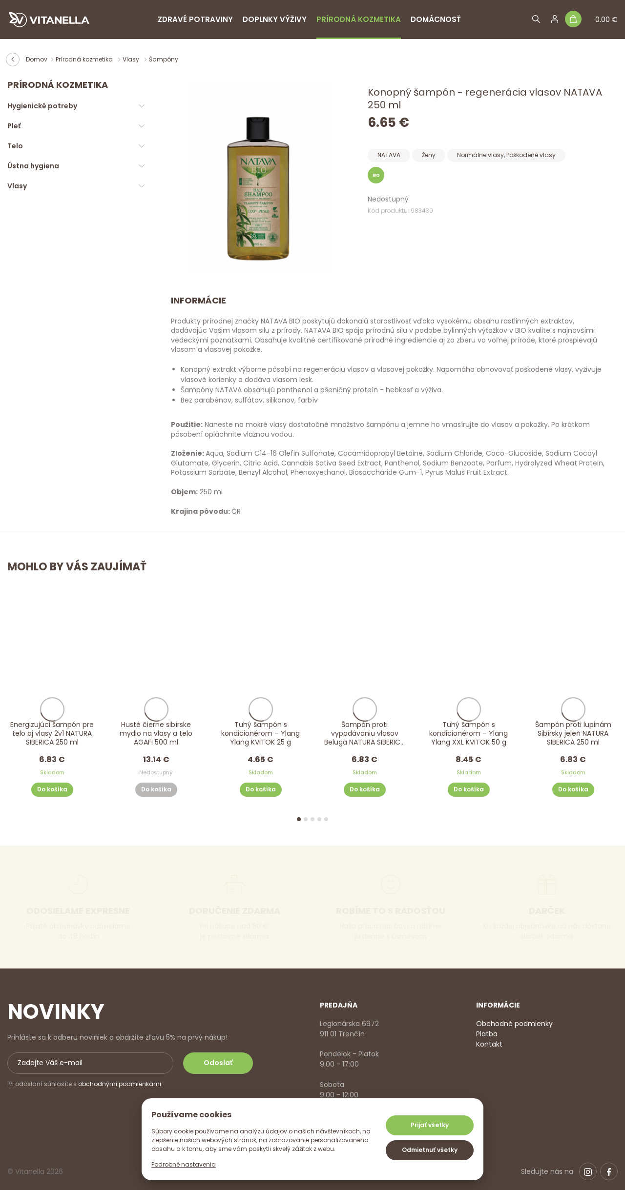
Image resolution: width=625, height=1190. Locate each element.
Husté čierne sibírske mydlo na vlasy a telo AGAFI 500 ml (156, 733)
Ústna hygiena (33, 166)
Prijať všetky (430, 1125)
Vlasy (132, 59)
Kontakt (489, 1044)
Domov (36, 59)
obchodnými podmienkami (119, 1084)
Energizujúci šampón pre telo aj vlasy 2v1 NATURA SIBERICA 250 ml (52, 733)
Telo (15, 146)
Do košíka (52, 789)
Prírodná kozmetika (358, 19)
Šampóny (163, 59)
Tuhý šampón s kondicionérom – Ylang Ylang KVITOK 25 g (260, 733)
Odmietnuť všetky (430, 1150)
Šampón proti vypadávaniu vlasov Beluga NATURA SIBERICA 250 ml (364, 734)
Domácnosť (436, 19)
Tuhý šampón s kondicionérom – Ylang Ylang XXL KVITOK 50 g (468, 733)
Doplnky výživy (275, 19)
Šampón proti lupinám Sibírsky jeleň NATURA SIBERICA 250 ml (573, 733)
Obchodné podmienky (514, 1024)
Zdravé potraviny (195, 19)
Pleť (14, 126)
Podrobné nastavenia (183, 1164)
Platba (487, 1034)
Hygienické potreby (42, 106)
